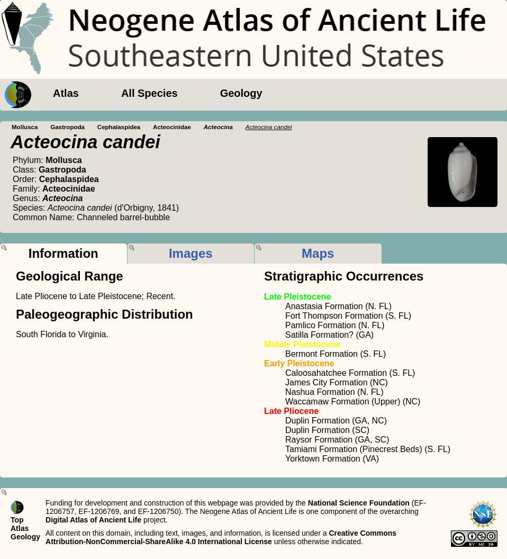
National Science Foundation (359, 503)
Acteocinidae (172, 127)
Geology (241, 93)
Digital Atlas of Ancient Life (93, 520)
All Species (149, 93)
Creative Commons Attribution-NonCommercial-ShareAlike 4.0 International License (221, 537)
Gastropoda (67, 127)
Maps (318, 253)
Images (191, 253)
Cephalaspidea (119, 127)
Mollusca (25, 127)
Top (17, 520)
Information (63, 253)
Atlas (66, 93)
